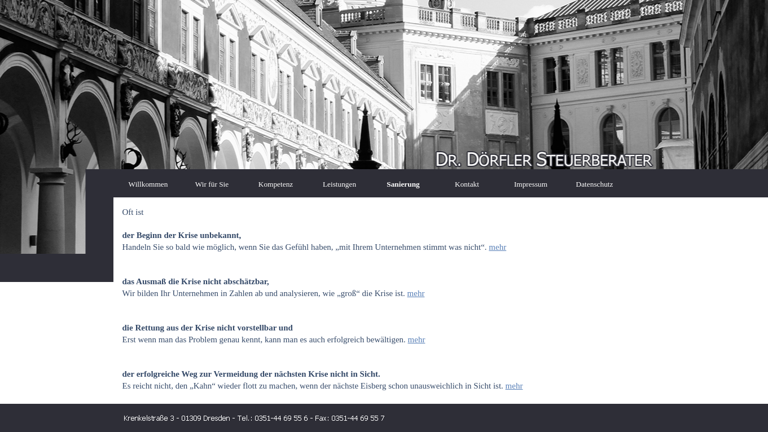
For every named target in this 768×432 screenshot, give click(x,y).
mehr (497, 247)
